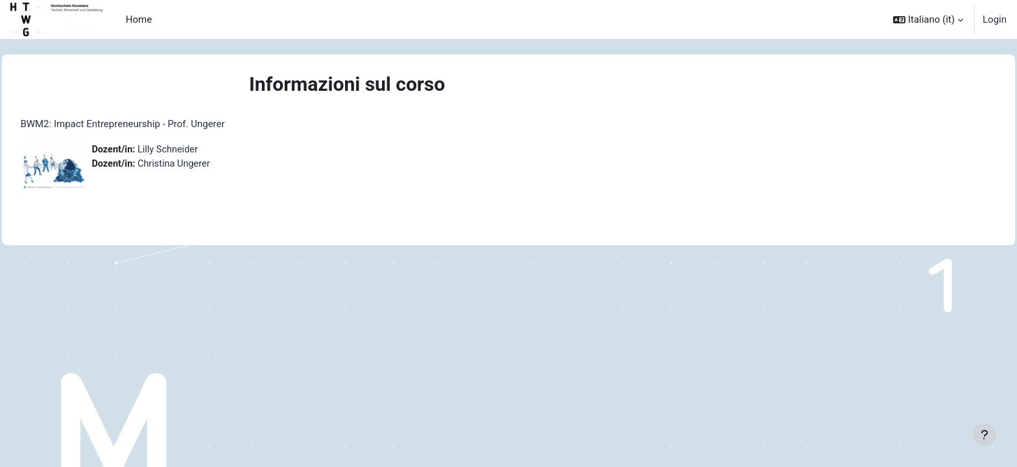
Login (995, 19)
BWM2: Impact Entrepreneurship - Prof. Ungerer (151, 124)
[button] (928, 19)
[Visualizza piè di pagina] (984, 434)
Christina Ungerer (205, 165)
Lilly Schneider (199, 150)
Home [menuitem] (139, 19)
